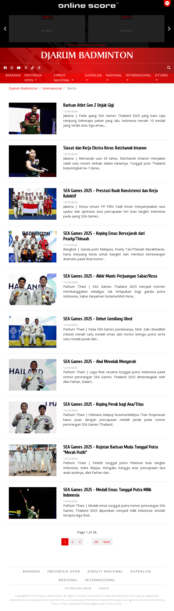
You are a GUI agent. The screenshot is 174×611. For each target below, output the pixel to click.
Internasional (138, 75)
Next (107, 542)
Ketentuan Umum (78, 588)
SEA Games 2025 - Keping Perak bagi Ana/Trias (103, 404)
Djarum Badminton (23, 88)
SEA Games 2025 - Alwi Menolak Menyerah (99, 361)
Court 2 (126, 17)
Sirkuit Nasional (62, 77)
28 (96, 542)
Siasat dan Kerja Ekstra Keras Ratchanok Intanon (104, 148)
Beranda (13, 75)
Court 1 (47, 17)
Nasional (114, 75)
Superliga (93, 75)
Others (161, 75)
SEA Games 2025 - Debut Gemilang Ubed (97, 318)
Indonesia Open (33, 77)
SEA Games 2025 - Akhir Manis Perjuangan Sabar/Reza (110, 276)
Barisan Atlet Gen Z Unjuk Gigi (88, 105)
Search (104, 588)
